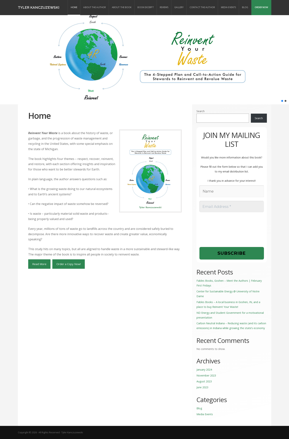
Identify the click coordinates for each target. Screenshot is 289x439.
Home (74, 7)
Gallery (179, 7)
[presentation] (214, 229)
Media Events (228, 7)
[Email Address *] (231, 206)
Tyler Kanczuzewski (38, 7)
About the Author (94, 7)
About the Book (121, 7)
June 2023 (202, 387)
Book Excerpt (145, 7)
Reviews (164, 7)
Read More (39, 264)
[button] (282, 101)
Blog (245, 7)
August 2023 (204, 381)
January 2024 (204, 369)
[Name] (231, 191)
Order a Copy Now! (68, 264)
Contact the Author (202, 7)
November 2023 (206, 375)
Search (200, 111)
